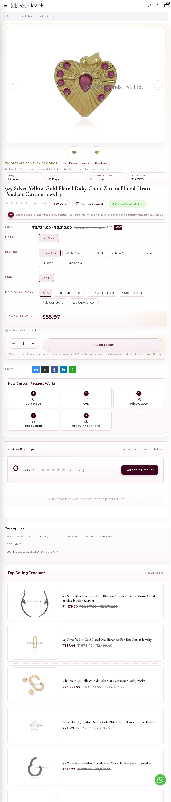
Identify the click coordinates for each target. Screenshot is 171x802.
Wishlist (59, 204)
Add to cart (104, 344)
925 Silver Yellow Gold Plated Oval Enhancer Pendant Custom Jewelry (107, 640)
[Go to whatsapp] (160, 779)
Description (14, 528)
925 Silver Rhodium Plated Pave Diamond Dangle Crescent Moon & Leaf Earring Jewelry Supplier (109, 599)
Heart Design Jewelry (75, 163)
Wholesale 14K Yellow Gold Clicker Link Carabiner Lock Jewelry (104, 682)
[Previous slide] (12, 84)
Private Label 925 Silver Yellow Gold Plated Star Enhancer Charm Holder (109, 723)
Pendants (101, 163)
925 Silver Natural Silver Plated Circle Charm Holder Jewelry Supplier (107, 765)
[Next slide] (158, 84)
